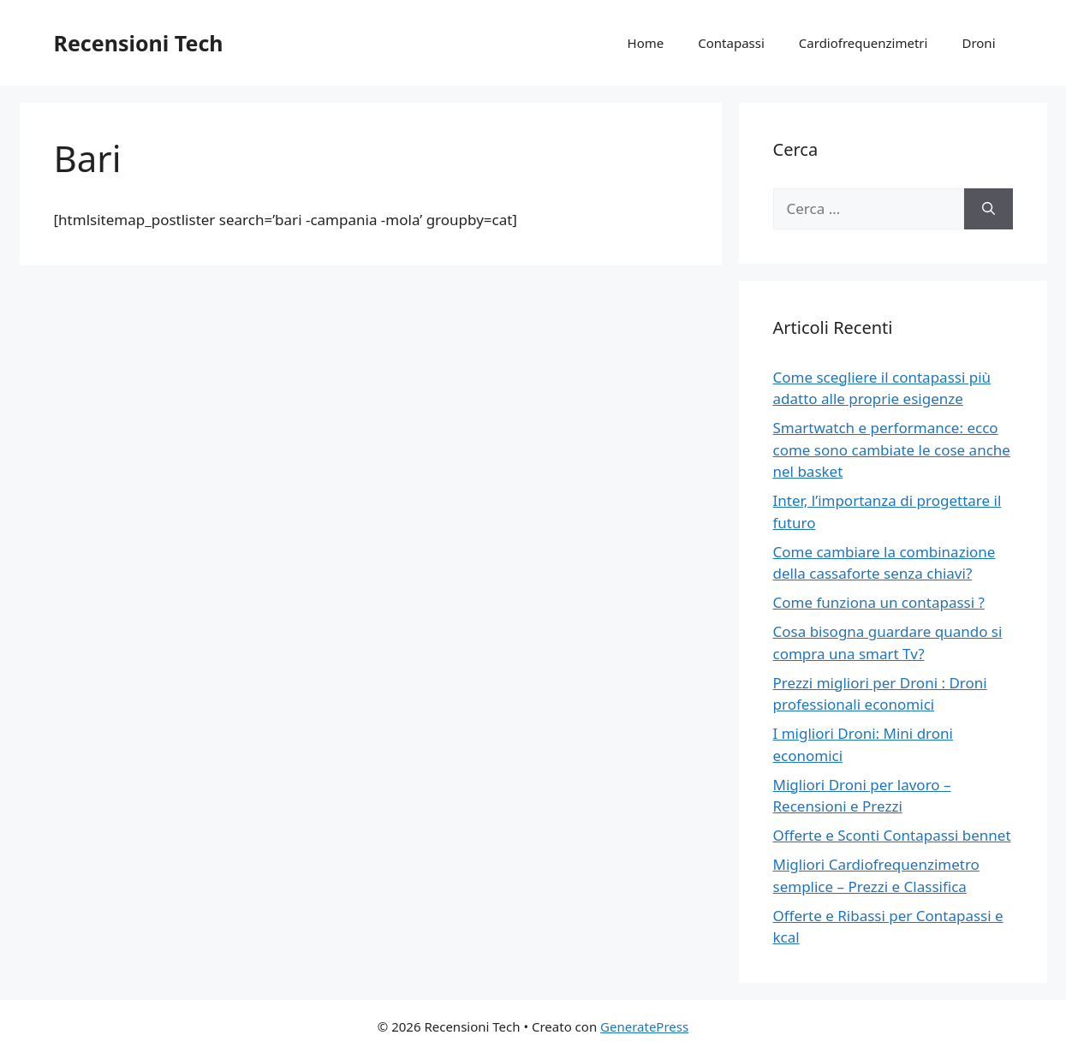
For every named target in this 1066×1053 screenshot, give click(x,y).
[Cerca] (988, 208)
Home (646, 42)
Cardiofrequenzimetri (863, 42)
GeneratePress (644, 1026)
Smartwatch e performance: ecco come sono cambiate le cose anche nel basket (891, 449)
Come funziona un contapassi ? (879, 602)
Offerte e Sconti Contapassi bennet (892, 835)
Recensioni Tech (138, 42)
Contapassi (731, 42)
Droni (978, 42)
